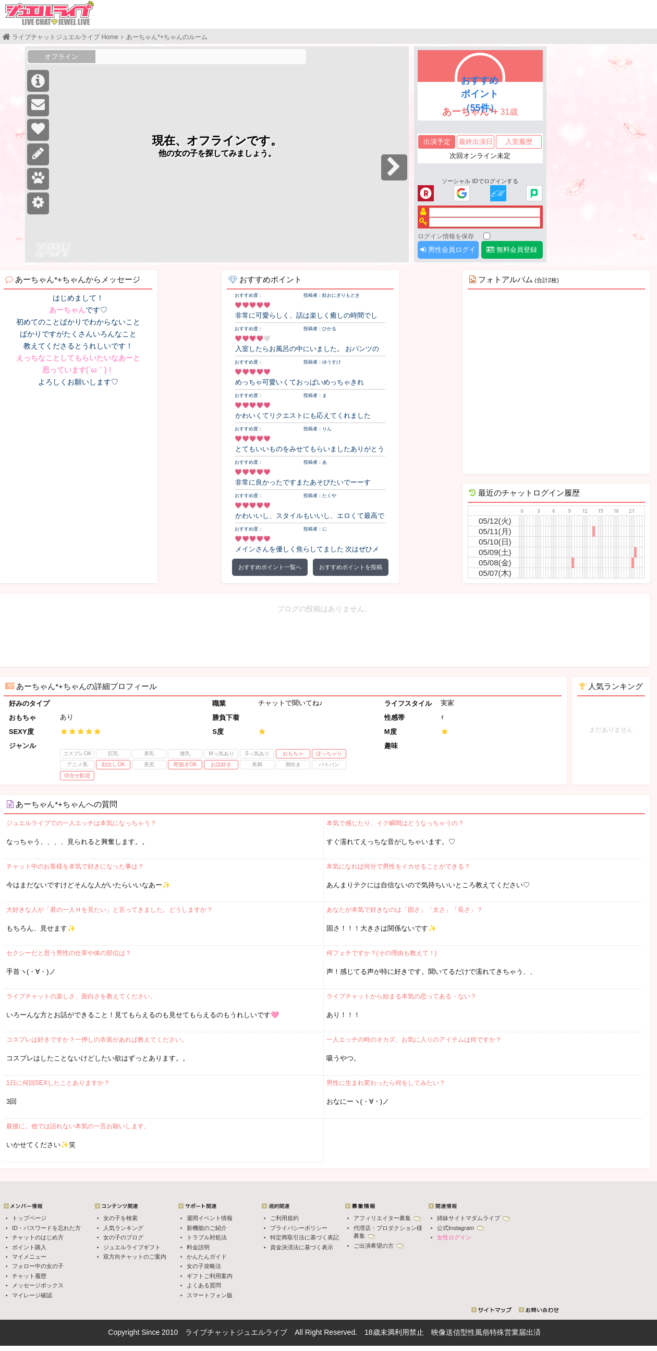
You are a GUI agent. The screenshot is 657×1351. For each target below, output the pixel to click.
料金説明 (198, 1247)
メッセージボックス (38, 1285)
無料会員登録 (511, 250)
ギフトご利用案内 (210, 1276)
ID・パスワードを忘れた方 (46, 1228)
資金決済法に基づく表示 (301, 1247)
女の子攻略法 (204, 1266)
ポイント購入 (29, 1247)
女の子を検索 (120, 1218)
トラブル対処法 (207, 1237)
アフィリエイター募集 (387, 1218)
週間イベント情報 (210, 1218)
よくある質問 (204, 1285)
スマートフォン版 (210, 1295)
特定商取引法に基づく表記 (304, 1237)
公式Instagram (460, 1228)
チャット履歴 (29, 1276)
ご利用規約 (284, 1218)
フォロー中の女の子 (38, 1266)
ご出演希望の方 (379, 1246)
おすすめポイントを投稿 (350, 567)
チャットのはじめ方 (38, 1237)
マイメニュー (29, 1256)
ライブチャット (210, 1332)
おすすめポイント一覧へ (269, 567)
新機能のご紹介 (207, 1228)
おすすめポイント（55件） (480, 94)
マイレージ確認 (32, 1295)
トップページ (29, 1218)
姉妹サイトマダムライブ (473, 1218)
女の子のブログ (123, 1237)
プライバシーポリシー (298, 1228)
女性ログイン (454, 1237)
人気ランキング (123, 1228)
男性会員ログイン (448, 252)
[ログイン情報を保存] (486, 236)
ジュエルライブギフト (132, 1247)
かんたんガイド (207, 1256)
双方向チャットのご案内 (134, 1256)
